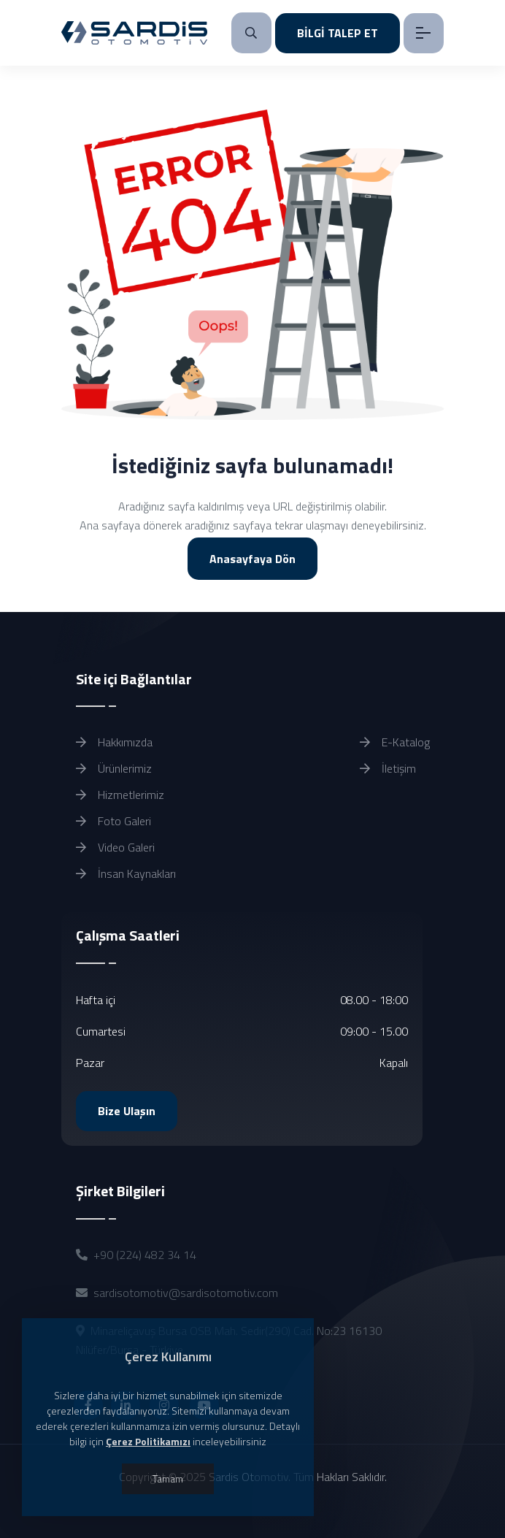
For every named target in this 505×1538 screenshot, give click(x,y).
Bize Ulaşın (126, 1111)
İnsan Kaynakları (126, 873)
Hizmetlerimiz (120, 794)
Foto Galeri (113, 821)
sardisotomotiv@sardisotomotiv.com (185, 1292)
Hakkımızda (114, 742)
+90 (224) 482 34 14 (144, 1254)
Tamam (168, 1478)
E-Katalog (395, 742)
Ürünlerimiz (114, 768)
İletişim (388, 768)
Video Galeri (115, 847)
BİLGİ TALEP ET (337, 33)
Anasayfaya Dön (252, 558)
